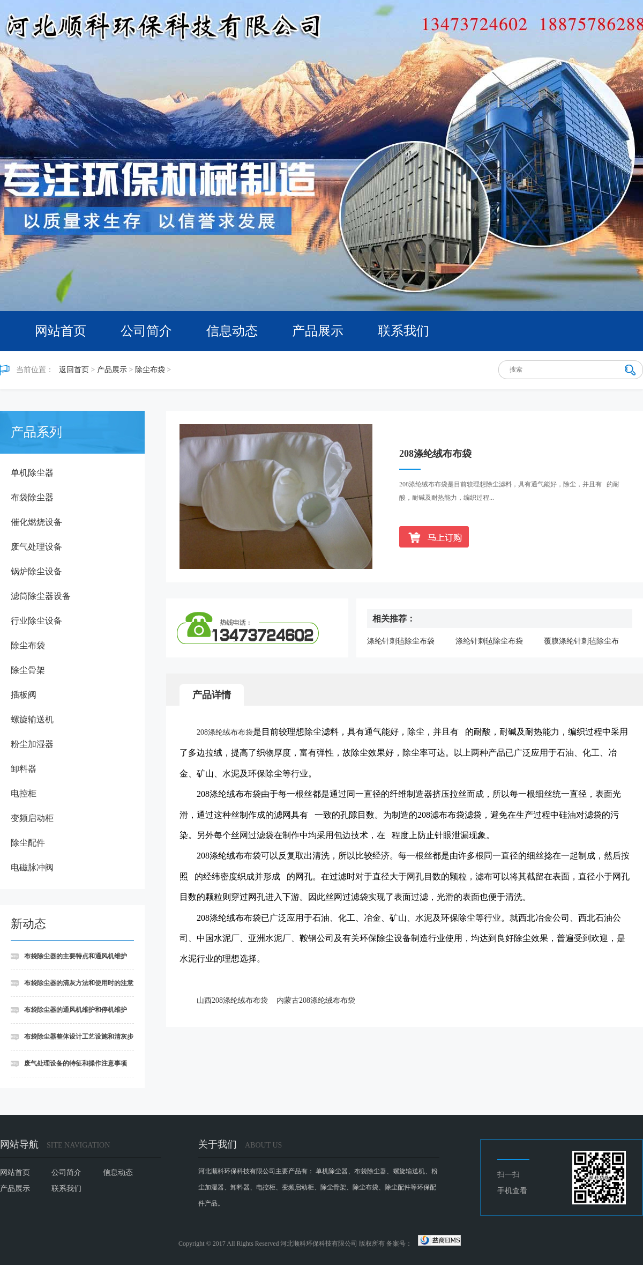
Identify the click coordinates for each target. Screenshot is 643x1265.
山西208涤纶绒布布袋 (232, 1000)
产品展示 (317, 331)
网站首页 (60, 331)
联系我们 (403, 331)
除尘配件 (28, 842)
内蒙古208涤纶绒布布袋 (315, 1000)
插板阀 (23, 694)
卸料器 (23, 768)
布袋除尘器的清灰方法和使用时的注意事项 (72, 988)
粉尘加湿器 (32, 744)
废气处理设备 (36, 546)
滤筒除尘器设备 (41, 596)
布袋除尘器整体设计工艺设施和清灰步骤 (72, 1042)
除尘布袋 (150, 370)
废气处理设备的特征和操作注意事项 (75, 1063)
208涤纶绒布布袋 (225, 732)
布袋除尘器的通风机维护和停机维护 (75, 1010)
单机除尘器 (32, 472)
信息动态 (232, 331)
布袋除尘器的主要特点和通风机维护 (75, 956)
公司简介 (146, 331)
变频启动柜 (32, 818)
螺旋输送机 (32, 719)
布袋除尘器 (32, 497)
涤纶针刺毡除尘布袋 (401, 641)
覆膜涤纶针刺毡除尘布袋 (581, 642)
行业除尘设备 (36, 620)
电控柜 (23, 793)
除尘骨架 (28, 670)
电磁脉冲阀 (32, 867)
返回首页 (74, 370)
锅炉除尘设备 (36, 571)
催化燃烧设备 (36, 522)
